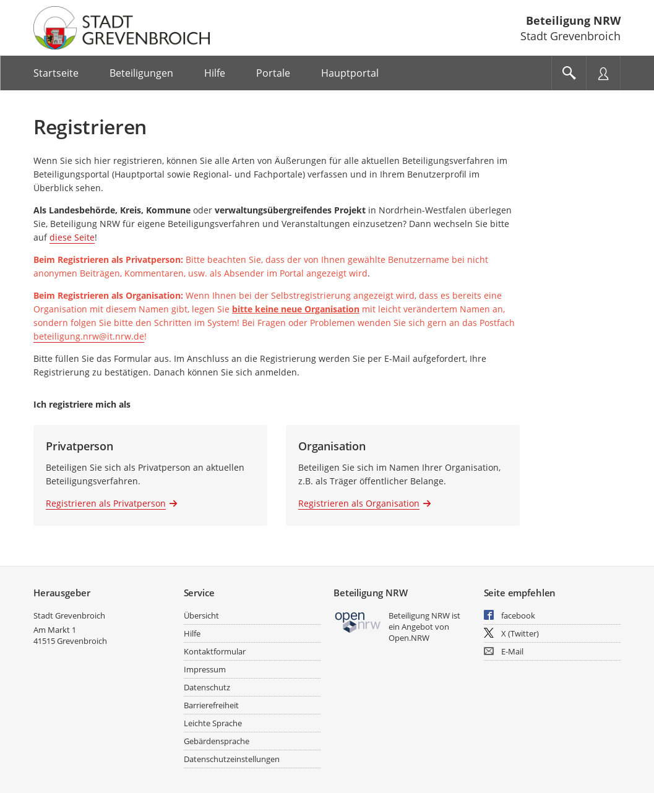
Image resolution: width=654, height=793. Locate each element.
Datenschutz (207, 687)
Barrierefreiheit (211, 705)
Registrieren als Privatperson (106, 503)
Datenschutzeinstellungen (232, 759)
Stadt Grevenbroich (69, 615)
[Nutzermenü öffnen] (603, 73)
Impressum (205, 669)
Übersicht (201, 615)
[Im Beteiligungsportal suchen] (568, 73)
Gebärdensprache (216, 741)
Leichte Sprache (213, 723)
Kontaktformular (215, 651)
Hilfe (192, 633)
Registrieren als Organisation (359, 503)
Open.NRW (409, 637)
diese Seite (72, 237)
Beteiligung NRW (573, 20)
